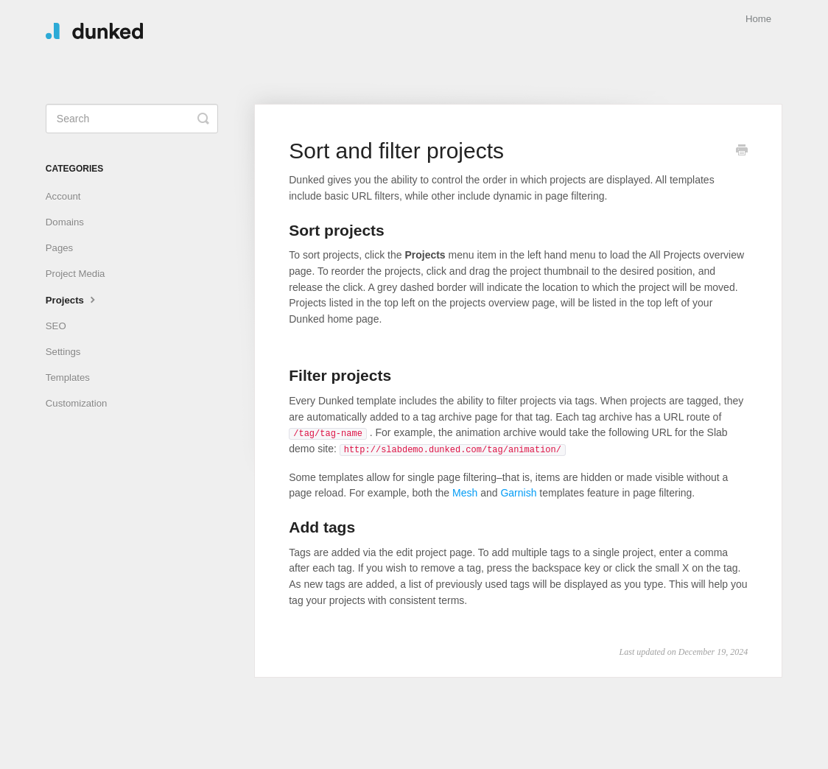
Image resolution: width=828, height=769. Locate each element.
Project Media (75, 273)
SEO (56, 325)
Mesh (464, 493)
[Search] (132, 118)
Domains (65, 222)
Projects (72, 299)
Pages (59, 247)
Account (63, 196)
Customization (77, 403)
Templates (68, 377)
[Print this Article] (742, 152)
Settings (63, 351)
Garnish (518, 493)
